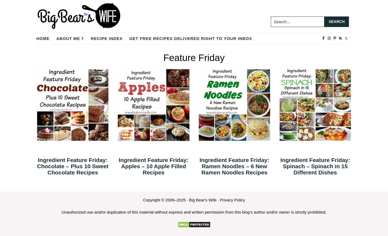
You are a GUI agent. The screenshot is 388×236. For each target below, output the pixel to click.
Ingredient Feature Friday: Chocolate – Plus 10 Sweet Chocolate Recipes (73, 166)
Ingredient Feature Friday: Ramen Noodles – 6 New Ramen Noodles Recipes (234, 166)
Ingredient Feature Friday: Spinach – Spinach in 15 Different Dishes (315, 166)
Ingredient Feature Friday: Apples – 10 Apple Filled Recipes (153, 166)
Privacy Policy (232, 200)
